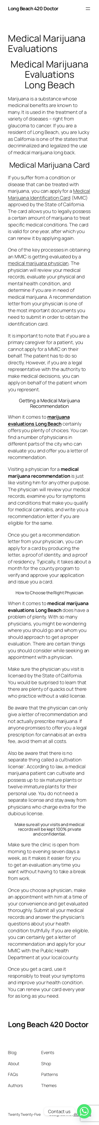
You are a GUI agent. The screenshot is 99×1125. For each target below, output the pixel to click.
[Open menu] (88, 9)
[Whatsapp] (84, 1111)
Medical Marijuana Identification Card (49, 194)
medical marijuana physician (38, 263)
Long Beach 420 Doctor (33, 8)
